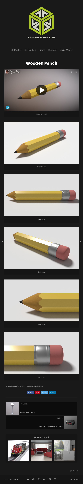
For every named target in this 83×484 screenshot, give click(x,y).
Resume (52, 49)
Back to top (74, 479)
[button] (74, 471)
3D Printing (30, 49)
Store (42, 49)
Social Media (66, 49)
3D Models (16, 49)
